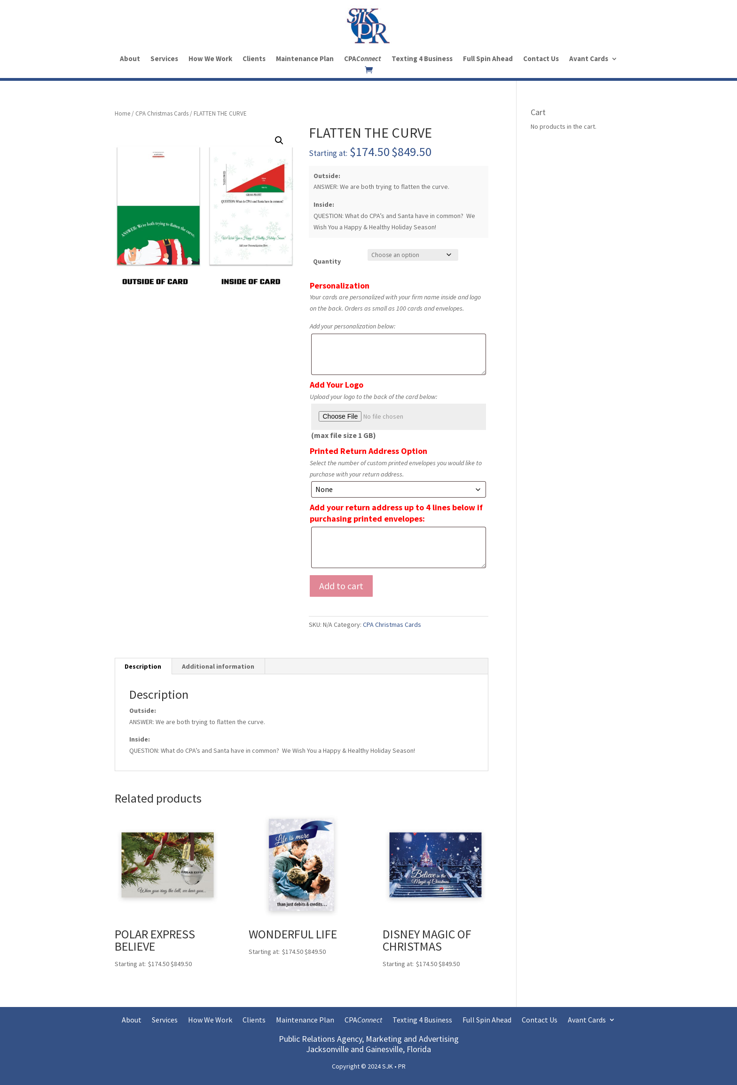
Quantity (327, 261)
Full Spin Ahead (488, 59)
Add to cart (341, 586)
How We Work (210, 59)
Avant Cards (588, 59)
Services (164, 59)
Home (122, 113)
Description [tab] (143, 666)
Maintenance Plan (305, 59)
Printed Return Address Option (368, 450)
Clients (254, 59)
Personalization (339, 285)
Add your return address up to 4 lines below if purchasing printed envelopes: (396, 513)
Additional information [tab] (218, 666)
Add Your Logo (336, 384)
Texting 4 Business (422, 59)
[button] (279, 140)
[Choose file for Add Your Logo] (398, 417)
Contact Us (541, 59)
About (130, 59)
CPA (362, 59)
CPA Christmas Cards (161, 113)
